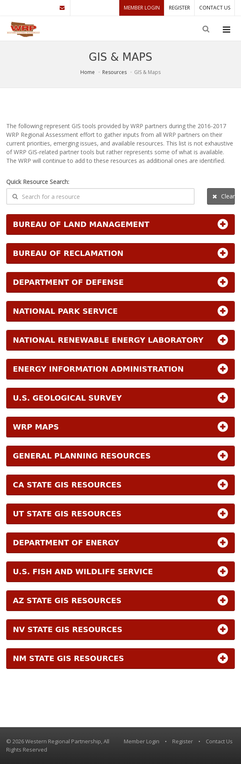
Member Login (142, 7)
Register (179, 7)
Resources (114, 72)
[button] (120, 224)
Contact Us (214, 7)
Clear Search (223, 196)
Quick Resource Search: (37, 182)
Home (87, 72)
